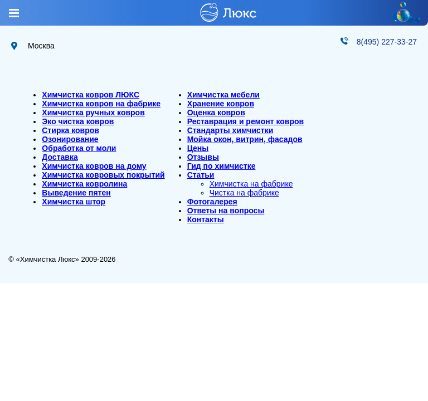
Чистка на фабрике (244, 192)
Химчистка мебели (223, 94)
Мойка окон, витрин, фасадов (245, 139)
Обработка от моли (79, 148)
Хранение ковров (220, 103)
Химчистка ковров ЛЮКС (90, 94)
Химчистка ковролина (84, 183)
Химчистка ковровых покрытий (103, 174)
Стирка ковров (70, 130)
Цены (198, 148)
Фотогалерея (212, 201)
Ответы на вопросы (226, 210)
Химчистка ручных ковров (93, 112)
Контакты (205, 219)
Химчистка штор (73, 201)
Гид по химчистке (221, 166)
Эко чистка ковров (78, 121)
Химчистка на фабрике (251, 183)
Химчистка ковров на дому (94, 166)
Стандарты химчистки (230, 130)
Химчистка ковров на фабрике (101, 103)
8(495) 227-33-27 (387, 41)
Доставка (59, 157)
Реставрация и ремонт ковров (245, 121)
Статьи (201, 174)
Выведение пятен (76, 192)
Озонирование (70, 139)
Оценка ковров (216, 112)
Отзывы (203, 157)
